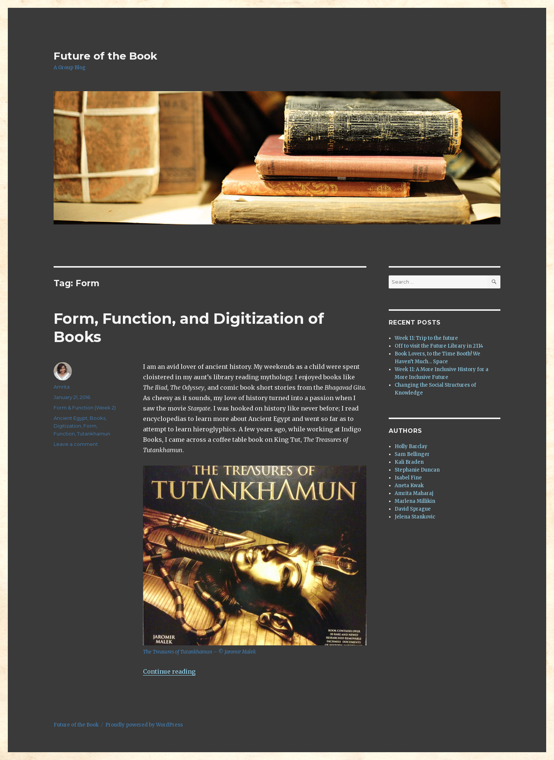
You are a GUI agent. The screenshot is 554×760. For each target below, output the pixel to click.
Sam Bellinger (412, 454)
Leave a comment (76, 444)
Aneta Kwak (409, 485)
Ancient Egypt (70, 418)
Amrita (62, 387)
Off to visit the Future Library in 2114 (439, 346)
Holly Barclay (411, 446)
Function (64, 434)
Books (97, 418)
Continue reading (169, 671)
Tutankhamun (93, 434)
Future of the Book (105, 56)
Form (89, 426)
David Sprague (413, 509)
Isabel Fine (408, 478)
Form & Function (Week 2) (85, 408)
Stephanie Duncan (417, 470)
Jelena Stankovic (415, 517)
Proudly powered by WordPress (144, 725)
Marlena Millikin (415, 501)
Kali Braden (409, 462)
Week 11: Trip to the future (426, 338)
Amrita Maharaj (414, 493)
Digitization (67, 426)
